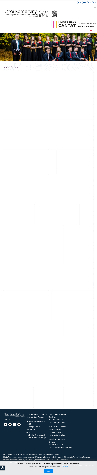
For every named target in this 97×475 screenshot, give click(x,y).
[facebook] (79, 2)
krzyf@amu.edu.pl (60, 423)
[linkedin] (88, 2)
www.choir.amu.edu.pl (37, 438)
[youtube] (84, 2)
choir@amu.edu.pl (38, 435)
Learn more (64, 467)
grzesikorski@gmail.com (63, 447)
